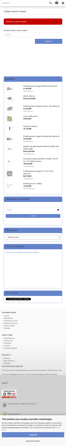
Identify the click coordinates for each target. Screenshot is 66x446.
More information (33, 441)
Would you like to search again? (16, 30)
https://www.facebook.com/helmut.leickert (22, 252)
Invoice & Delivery (10, 348)
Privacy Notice (9, 326)
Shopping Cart (9, 338)
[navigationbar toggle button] (63, 3)
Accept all (33, 435)
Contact (7, 346)
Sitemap (7, 328)
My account (8, 341)
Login (33, 216)
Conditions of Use (10, 321)
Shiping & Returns (11, 323)
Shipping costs (15, 374)
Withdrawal (8, 318)
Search (48, 41)
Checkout (7, 343)
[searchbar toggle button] (50, 3)
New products (9, 361)
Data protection (14, 414)
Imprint (6, 316)
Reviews (7, 358)
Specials (7, 363)
